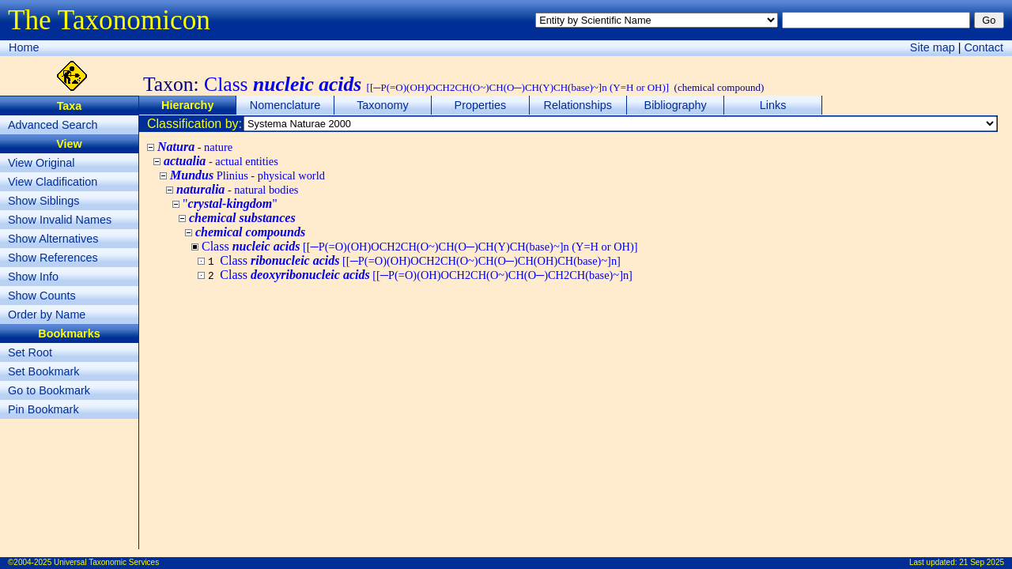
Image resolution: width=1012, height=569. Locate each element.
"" (230, 203)
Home (24, 47)
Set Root (30, 352)
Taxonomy (383, 105)
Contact (983, 47)
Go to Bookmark (49, 390)
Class (420, 260)
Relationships (578, 105)
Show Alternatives (53, 238)
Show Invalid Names (59, 219)
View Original (41, 162)
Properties (481, 105)
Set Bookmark (43, 371)
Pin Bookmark (43, 409)
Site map (932, 47)
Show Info (33, 276)
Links (773, 105)
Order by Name (46, 314)
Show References (53, 257)
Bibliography (675, 105)
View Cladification (52, 181)
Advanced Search (53, 125)
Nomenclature (285, 105)
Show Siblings (43, 200)
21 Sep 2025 (981, 562)
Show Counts (42, 295)
